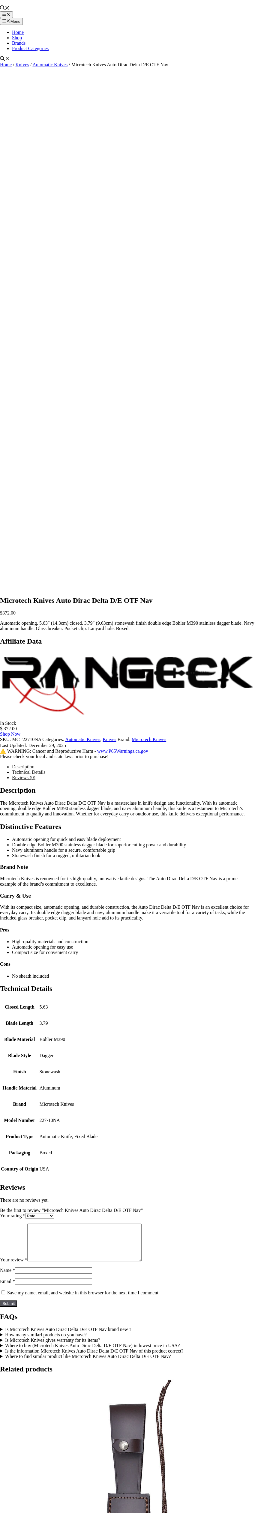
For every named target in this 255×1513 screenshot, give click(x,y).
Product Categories (30, 48)
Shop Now (10, 734)
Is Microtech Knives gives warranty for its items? (52, 1347)
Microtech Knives (149, 739)
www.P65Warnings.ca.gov (122, 751)
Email (7, 1288)
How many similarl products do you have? (46, 1341)
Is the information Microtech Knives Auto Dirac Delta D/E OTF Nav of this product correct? (94, 1358)
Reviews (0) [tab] (23, 777)
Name (7, 1277)
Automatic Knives (50, 64)
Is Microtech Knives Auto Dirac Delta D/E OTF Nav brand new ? (68, 1336)
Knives (22, 64)
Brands (19, 43)
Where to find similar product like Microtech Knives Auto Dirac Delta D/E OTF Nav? (88, 1363)
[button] (5, 8)
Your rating (13, 1215)
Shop (17, 37)
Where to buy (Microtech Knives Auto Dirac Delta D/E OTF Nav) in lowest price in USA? (92, 1352)
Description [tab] (23, 766)
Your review (13, 1266)
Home (18, 32)
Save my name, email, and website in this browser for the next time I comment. (83, 1299)
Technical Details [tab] (28, 772)
